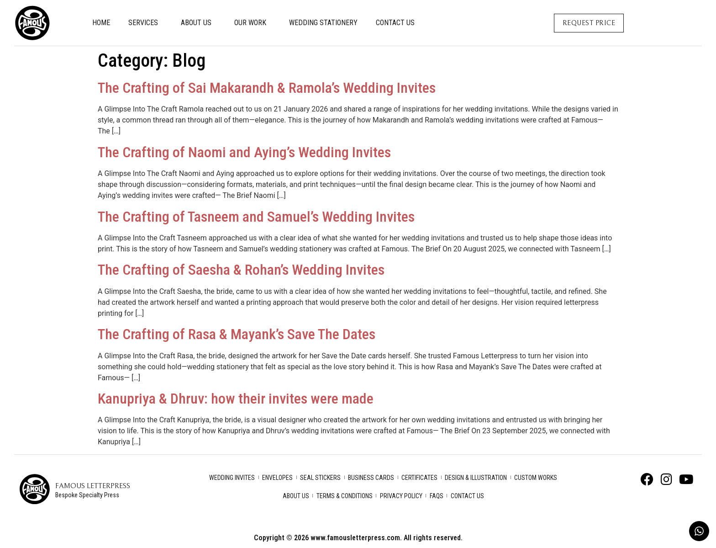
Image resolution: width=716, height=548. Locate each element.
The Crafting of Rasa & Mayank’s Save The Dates (236, 334)
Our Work (252, 22)
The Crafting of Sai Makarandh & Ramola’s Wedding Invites (267, 87)
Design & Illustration (476, 477)
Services (145, 22)
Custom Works (535, 477)
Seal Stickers (320, 477)
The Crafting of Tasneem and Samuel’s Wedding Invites (256, 216)
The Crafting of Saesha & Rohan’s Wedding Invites (241, 269)
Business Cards (371, 477)
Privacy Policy (401, 496)
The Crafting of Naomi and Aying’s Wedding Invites (244, 152)
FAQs (436, 496)
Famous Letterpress (92, 486)
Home (101, 22)
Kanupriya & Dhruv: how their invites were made (236, 398)
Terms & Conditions (344, 496)
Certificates (419, 477)
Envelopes (277, 477)
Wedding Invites (232, 477)
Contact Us (395, 22)
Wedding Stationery (323, 22)
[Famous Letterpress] (35, 489)
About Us (198, 22)
